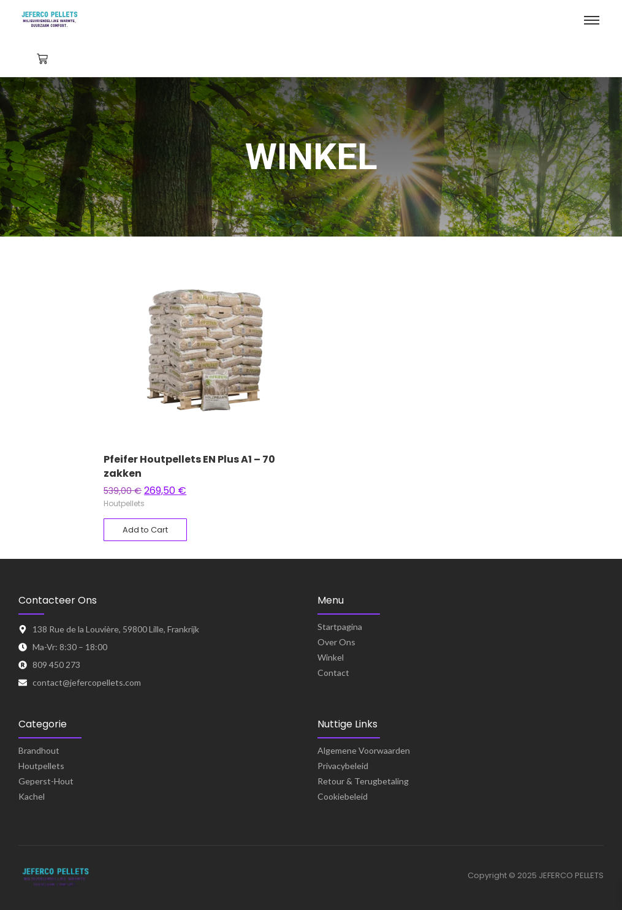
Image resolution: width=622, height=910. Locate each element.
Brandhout (38, 750)
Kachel (31, 796)
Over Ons (336, 642)
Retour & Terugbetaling (363, 781)
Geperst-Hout (46, 781)
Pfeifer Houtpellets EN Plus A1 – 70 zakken (189, 466)
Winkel (330, 657)
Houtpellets (124, 503)
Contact (333, 672)
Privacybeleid (342, 765)
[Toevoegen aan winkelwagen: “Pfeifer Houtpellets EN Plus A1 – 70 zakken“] (145, 530)
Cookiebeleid (342, 796)
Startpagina (339, 626)
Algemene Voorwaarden (363, 750)
